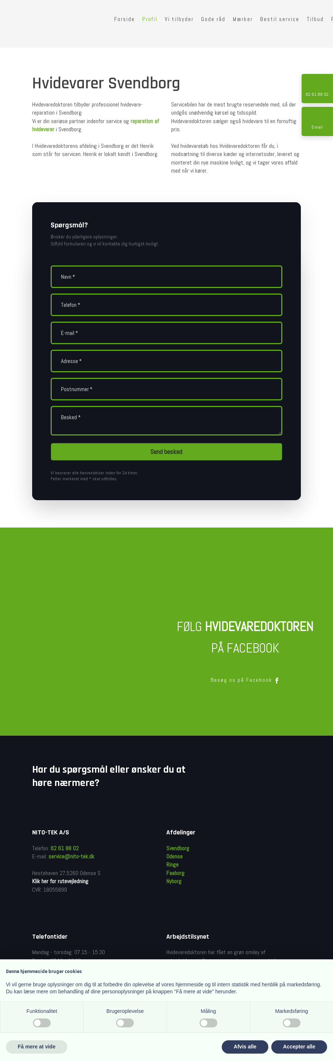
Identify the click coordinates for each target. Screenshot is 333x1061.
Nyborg (173, 881)
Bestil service (279, 19)
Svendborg (177, 848)
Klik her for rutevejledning (60, 881)
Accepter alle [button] (299, 1047)
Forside (124, 19)
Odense (174, 856)
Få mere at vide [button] (36, 1047)
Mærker (243, 19)
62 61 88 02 (65, 848)
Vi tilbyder (179, 19)
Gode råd (213, 19)
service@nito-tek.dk (71, 856)
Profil (149, 19)
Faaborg (175, 873)
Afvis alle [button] (245, 1047)
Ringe (172, 864)
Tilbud (315, 19)
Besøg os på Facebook (245, 680)
